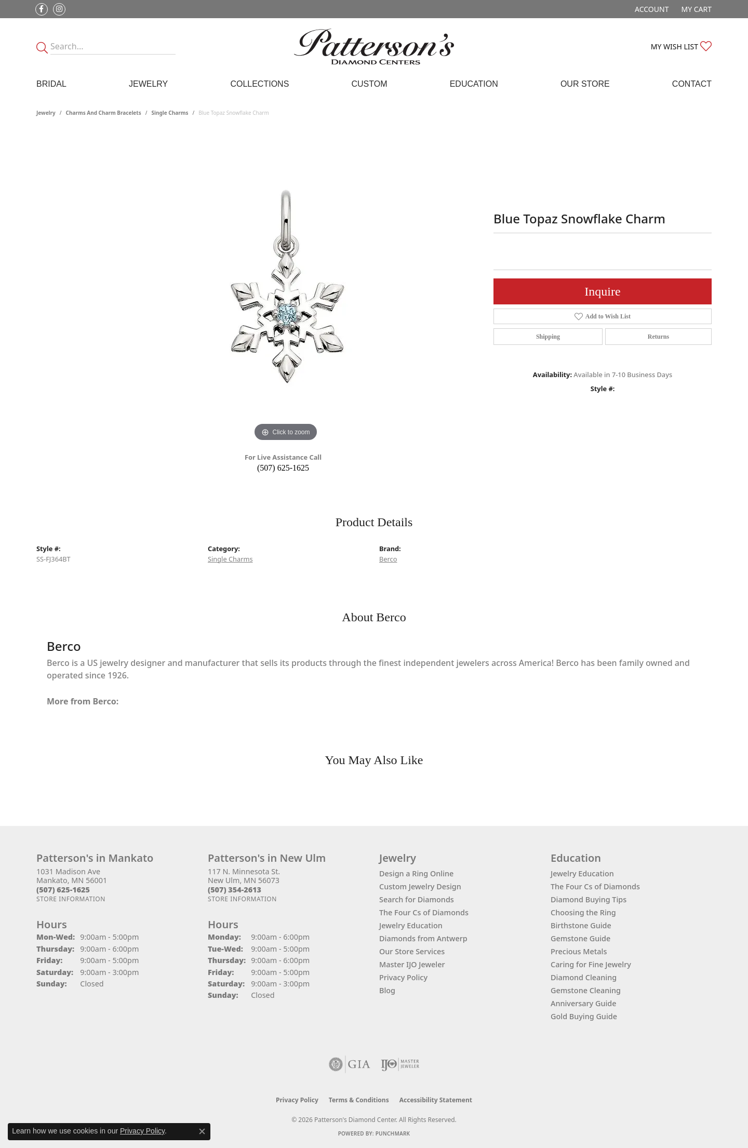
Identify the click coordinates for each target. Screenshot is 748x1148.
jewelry (46, 112)
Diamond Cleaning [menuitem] (584, 977)
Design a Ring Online (416, 873)
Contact (692, 83)
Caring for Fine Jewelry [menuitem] (591, 964)
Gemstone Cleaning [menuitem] (586, 990)
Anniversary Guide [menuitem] (584, 1003)
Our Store (585, 83)
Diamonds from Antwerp (423, 938)
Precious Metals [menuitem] (579, 951)
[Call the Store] (63, 890)
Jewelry (148, 83)
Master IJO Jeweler (412, 964)
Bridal (51, 83)
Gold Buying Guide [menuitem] (584, 1016)
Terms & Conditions (359, 1100)
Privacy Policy (403, 977)
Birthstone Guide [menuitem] (581, 925)
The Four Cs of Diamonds (424, 912)
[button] (651, 9)
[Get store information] (70, 899)
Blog (387, 990)
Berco (388, 559)
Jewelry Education (411, 925)
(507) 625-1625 (283, 467)
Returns (658, 336)
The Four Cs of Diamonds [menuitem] (595, 886)
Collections (259, 83)
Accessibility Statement (435, 1100)
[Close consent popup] (202, 1131)
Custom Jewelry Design (420, 886)
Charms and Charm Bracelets (103, 112)
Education (474, 83)
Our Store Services (412, 951)
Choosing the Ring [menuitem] (583, 912)
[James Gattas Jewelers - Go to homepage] (374, 46)
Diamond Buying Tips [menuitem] (588, 899)
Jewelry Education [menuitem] (582, 873)
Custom (369, 83)
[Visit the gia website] (349, 1064)
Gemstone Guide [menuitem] (580, 938)
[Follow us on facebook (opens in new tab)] (41, 9)
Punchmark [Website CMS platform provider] (393, 1133)
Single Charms (169, 112)
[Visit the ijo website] (400, 1064)
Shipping (548, 336)
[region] (286, 288)
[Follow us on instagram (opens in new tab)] (59, 9)
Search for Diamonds (416, 899)
